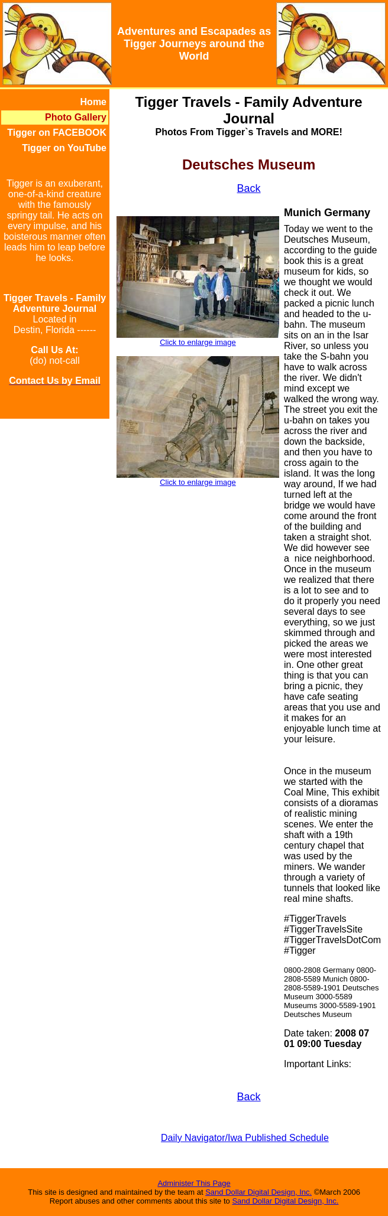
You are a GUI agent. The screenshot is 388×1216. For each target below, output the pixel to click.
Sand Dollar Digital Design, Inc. (258, 1192)
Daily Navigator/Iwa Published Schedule (245, 1138)
